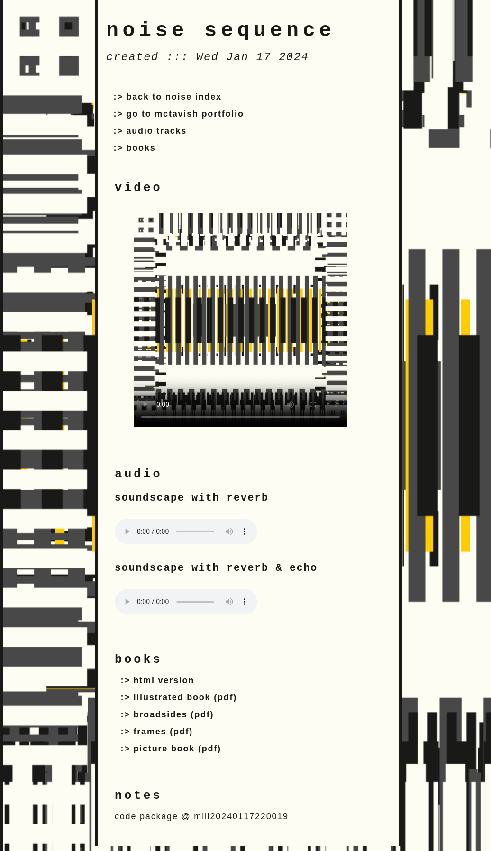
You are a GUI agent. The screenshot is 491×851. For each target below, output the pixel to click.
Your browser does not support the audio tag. (186, 531)
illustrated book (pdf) (185, 697)
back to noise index (174, 96)
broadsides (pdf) (174, 714)
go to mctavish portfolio (185, 114)
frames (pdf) (163, 731)
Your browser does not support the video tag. (240, 320)
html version (164, 680)
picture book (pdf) (177, 748)
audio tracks (157, 131)
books (141, 148)
